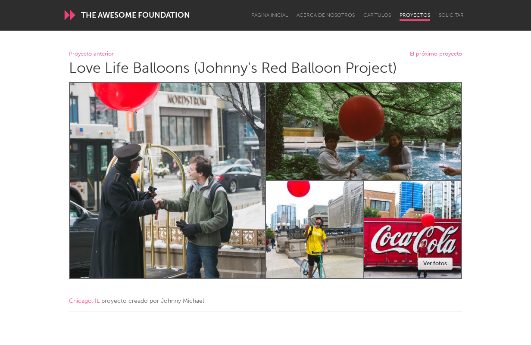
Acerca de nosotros (326, 15)
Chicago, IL (84, 301)
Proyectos (415, 15)
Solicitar (451, 15)
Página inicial (269, 15)
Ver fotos (435, 263)
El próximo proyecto (436, 54)
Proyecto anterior (91, 54)
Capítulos (377, 15)
